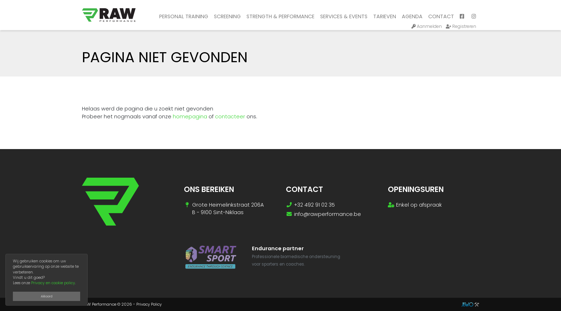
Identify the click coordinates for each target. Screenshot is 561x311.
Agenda (412, 16)
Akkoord (47, 296)
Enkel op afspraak (419, 204)
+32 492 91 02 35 (314, 204)
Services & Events (343, 16)
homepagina (190, 116)
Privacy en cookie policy (53, 283)
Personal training (183, 16)
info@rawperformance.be (327, 214)
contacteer (230, 116)
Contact (441, 16)
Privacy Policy (149, 304)
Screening (227, 16)
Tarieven (384, 16)
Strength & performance (280, 16)
